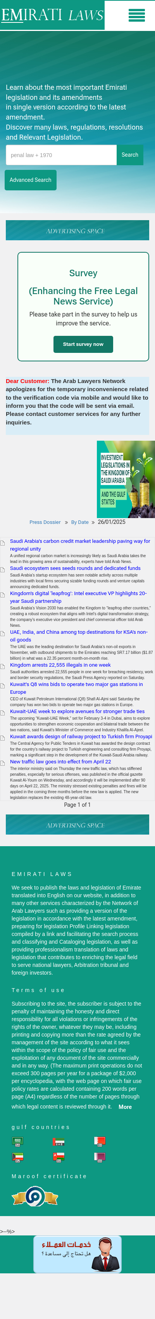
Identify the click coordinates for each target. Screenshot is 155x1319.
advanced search (31, 180)
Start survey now (83, 344)
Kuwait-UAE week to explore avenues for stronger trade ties (77, 711)
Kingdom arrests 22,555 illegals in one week (60, 665)
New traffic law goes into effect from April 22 (60, 762)
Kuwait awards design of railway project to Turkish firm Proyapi (81, 736)
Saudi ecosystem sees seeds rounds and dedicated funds (75, 568)
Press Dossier (44, 522)
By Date (80, 522)
